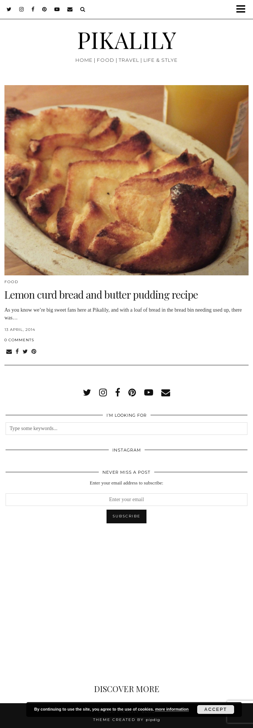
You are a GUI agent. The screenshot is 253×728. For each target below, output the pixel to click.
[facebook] (33, 9)
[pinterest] (44, 9)
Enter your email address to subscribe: (126, 483)
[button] (243, 9)
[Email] (70, 9)
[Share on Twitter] (25, 352)
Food (11, 281)
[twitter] (9, 9)
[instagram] (21, 9)
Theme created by (126, 719)
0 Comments (19, 340)
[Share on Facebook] (17, 352)
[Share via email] (9, 352)
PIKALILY (126, 39)
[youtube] (57, 9)
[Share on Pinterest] (34, 352)
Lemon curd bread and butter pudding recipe (101, 294)
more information (171, 709)
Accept (215, 709)
